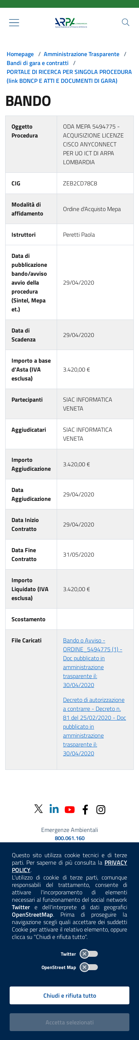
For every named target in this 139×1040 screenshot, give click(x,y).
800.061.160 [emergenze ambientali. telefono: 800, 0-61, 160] (70, 838)
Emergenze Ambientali (69, 829)
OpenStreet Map (70, 967)
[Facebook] (85, 808)
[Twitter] (38, 809)
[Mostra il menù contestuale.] (14, 23)
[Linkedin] (54, 808)
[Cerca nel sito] (125, 22)
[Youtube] (70, 808)
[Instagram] (101, 808)
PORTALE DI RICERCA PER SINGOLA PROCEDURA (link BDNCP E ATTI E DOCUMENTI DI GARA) (69, 76)
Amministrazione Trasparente (81, 53)
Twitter (79, 954)
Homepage (20, 53)
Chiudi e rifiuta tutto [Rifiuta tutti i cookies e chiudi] (69, 995)
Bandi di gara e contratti (38, 62)
